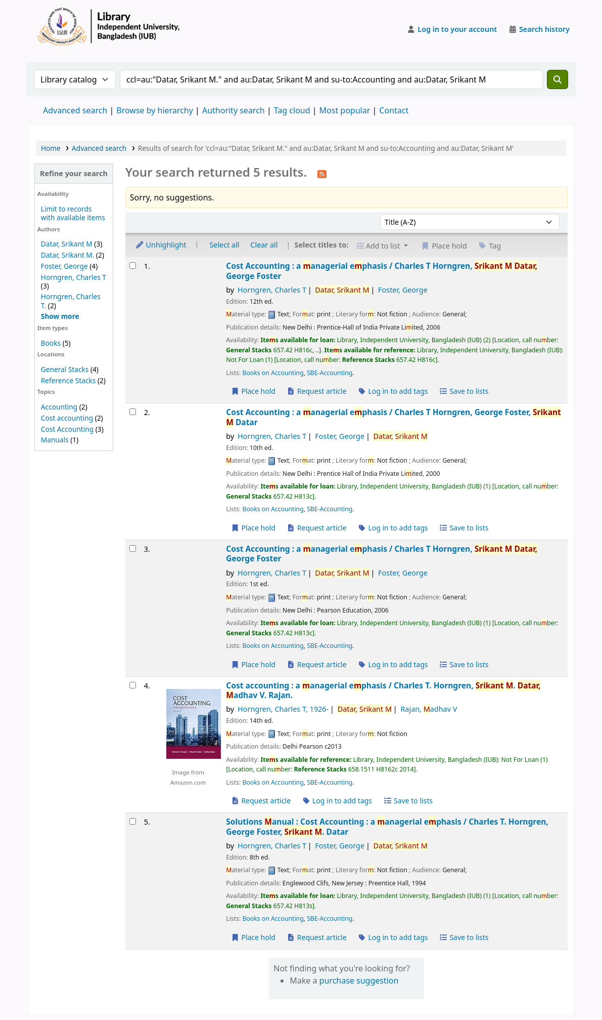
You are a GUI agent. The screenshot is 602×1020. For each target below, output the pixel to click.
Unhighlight (161, 245)
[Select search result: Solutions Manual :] (132, 821)
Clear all (263, 245)
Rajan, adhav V (428, 709)
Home (51, 148)
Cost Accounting (67, 429)
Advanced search (75, 110)
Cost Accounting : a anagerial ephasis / (381, 271)
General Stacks (64, 369)
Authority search (233, 110)
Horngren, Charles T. (71, 301)
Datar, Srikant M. (68, 255)
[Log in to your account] (452, 29)
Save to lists (463, 391)
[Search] (557, 79)
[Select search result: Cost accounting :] (132, 685)
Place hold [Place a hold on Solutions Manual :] (252, 937)
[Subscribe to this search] (322, 173)
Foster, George (64, 266)
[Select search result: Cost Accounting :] (132, 265)
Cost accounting (67, 418)
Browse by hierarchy (154, 110)
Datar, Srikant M (66, 244)
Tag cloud (292, 110)
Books (51, 343)
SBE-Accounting (329, 373)
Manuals (55, 439)
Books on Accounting (272, 373)
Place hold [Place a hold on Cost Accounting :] (252, 391)
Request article (317, 391)
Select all (224, 245)
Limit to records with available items (73, 213)
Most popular (345, 110)
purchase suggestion (359, 980)
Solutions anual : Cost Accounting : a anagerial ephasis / (387, 827)
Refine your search (74, 173)
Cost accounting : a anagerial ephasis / (383, 691)
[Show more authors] (60, 316)
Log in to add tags (392, 391)
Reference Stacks (68, 380)
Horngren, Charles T (73, 277)
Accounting (59, 407)
